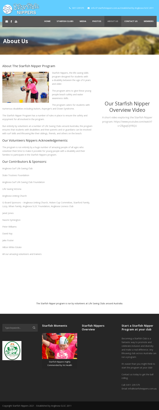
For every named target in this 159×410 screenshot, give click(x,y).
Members (149, 21)
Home (47, 21)
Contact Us (131, 21)
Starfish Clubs (65, 21)
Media (83, 21)
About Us (112, 21)
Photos (96, 21)
